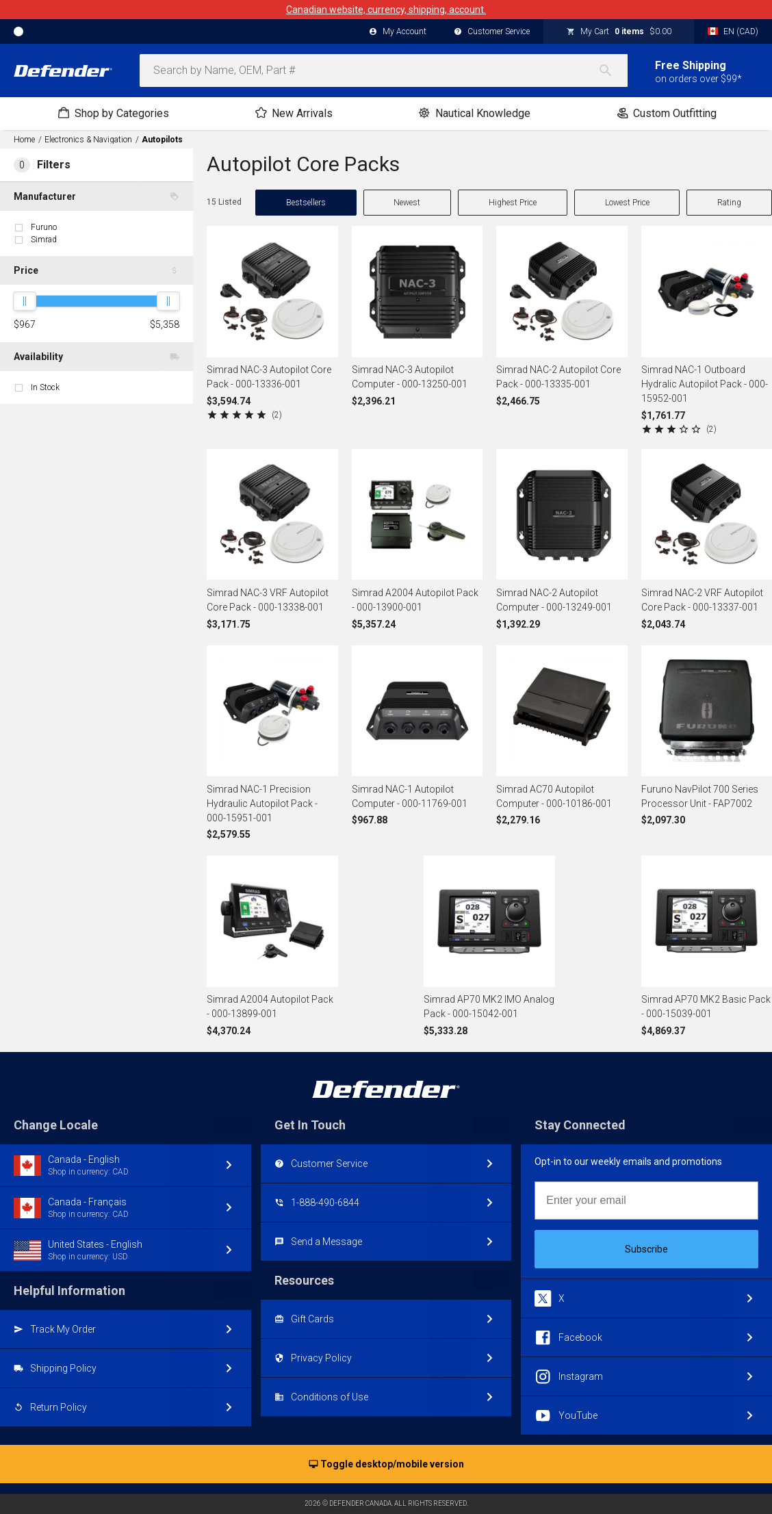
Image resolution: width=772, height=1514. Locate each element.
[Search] (612, 70)
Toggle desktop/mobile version (386, 1465)
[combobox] (384, 70)
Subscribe (646, 1249)
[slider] (24, 301)
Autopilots (162, 140)
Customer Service (492, 32)
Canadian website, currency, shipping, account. (386, 9)
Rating (729, 202)
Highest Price (513, 202)
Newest (407, 202)
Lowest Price (627, 202)
